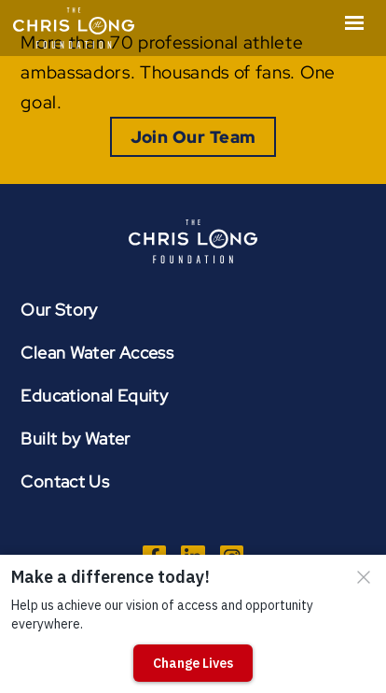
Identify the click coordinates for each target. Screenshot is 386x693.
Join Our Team (193, 137)
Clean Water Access (97, 352)
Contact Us (65, 481)
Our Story (59, 309)
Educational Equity (94, 395)
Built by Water (75, 438)
